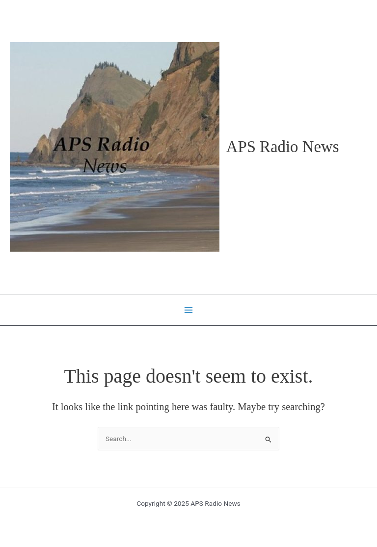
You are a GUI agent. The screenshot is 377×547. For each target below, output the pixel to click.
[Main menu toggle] (189, 310)
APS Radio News (282, 147)
